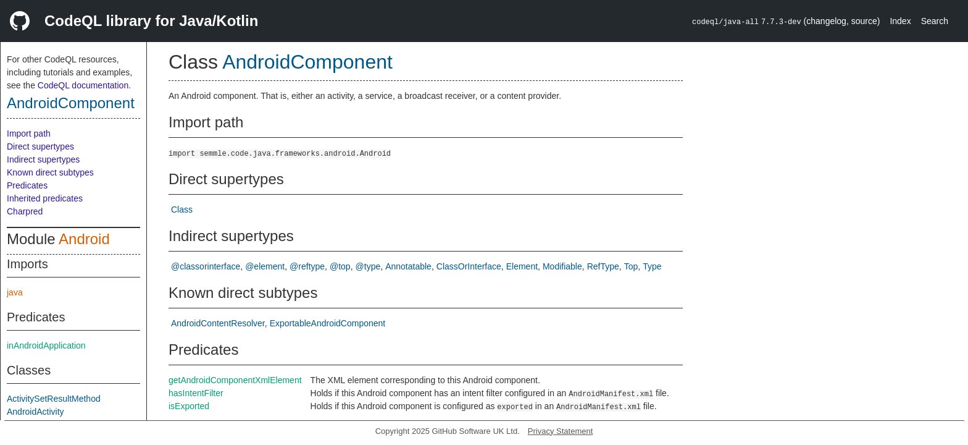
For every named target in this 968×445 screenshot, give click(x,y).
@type (368, 266)
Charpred (25, 211)
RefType (603, 266)
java (15, 292)
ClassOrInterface (468, 266)
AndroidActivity (35, 412)
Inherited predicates (45, 198)
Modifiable (562, 266)
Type (652, 266)
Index (900, 21)
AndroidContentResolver (218, 323)
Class (182, 209)
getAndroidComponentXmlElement (235, 380)
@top (340, 266)
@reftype (307, 266)
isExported (189, 406)
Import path (29, 133)
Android (84, 239)
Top (631, 266)
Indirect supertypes (43, 159)
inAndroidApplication (46, 345)
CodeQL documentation (83, 85)
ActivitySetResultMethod (54, 399)
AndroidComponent (71, 103)
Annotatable (408, 266)
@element (265, 266)
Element (522, 266)
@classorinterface (205, 266)
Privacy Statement (560, 431)
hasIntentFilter (196, 393)
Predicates (27, 185)
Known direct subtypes (50, 172)
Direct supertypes (40, 146)
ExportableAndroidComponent (328, 323)
